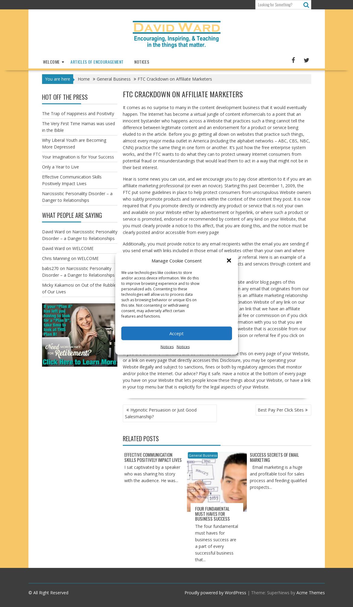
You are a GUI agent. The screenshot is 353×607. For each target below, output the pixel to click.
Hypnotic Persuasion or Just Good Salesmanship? (161, 413)
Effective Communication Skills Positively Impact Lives (153, 457)
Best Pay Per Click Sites (281, 410)
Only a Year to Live (60, 167)
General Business (203, 455)
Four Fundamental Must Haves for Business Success (212, 513)
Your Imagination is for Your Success (78, 157)
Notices (167, 346)
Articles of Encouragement (96, 61)
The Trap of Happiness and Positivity (78, 113)
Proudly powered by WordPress (215, 592)
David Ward (53, 232)
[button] (229, 260)
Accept (176, 333)
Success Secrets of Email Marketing (274, 457)
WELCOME (51, 61)
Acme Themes (310, 592)
